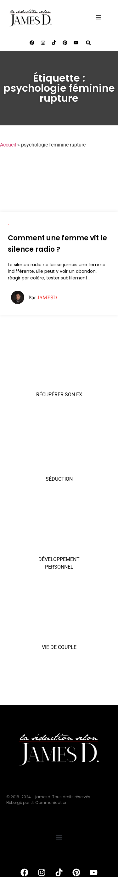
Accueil (8, 145)
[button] (88, 42)
